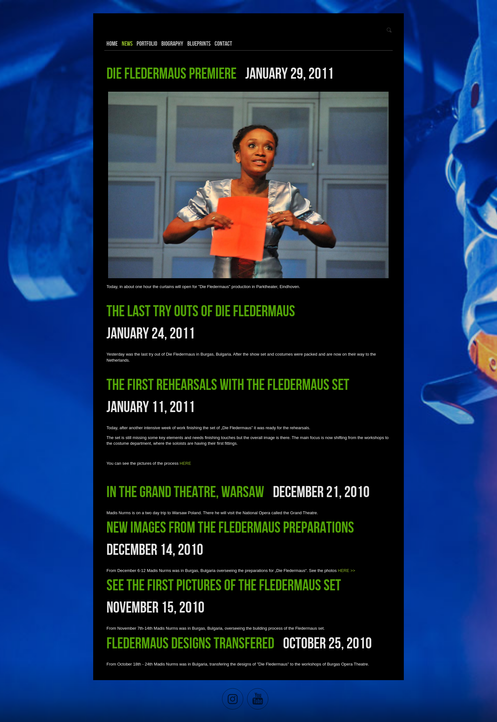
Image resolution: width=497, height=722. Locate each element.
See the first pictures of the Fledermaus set (223, 584)
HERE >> (346, 570)
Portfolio (147, 43)
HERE (185, 463)
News (127, 43)
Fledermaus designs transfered (190, 642)
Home (112, 43)
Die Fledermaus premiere (171, 73)
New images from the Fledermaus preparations (230, 526)
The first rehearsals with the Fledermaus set (227, 384)
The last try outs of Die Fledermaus (200, 310)
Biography (172, 43)
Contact (223, 43)
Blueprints (198, 43)
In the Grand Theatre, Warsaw (185, 491)
